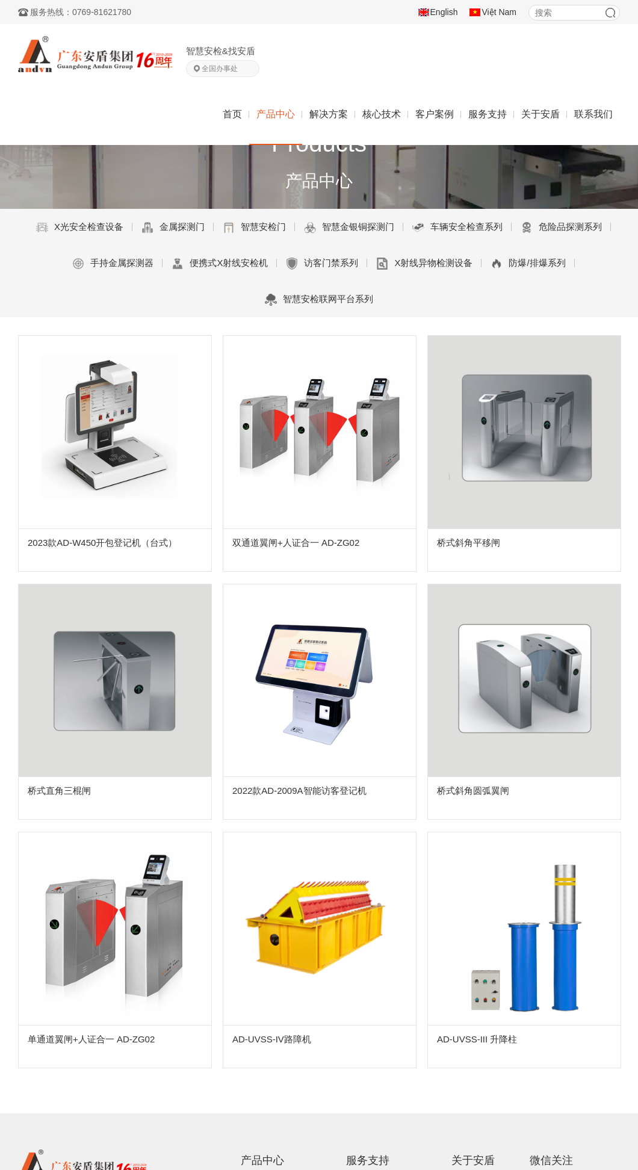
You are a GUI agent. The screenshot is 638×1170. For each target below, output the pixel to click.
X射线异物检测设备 (424, 264)
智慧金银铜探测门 (349, 227)
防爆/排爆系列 (528, 264)
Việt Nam (499, 12)
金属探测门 (173, 227)
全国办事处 (220, 68)
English (444, 12)
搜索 (610, 12)
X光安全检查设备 (79, 227)
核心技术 (381, 114)
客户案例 (434, 114)
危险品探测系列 (561, 227)
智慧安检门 (254, 227)
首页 (232, 114)
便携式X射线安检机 (220, 264)
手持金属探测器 (112, 264)
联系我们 (593, 114)
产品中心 (275, 114)
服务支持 (487, 114)
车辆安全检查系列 (457, 227)
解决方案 (328, 114)
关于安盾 (540, 114)
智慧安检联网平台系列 (319, 300)
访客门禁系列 (322, 264)
